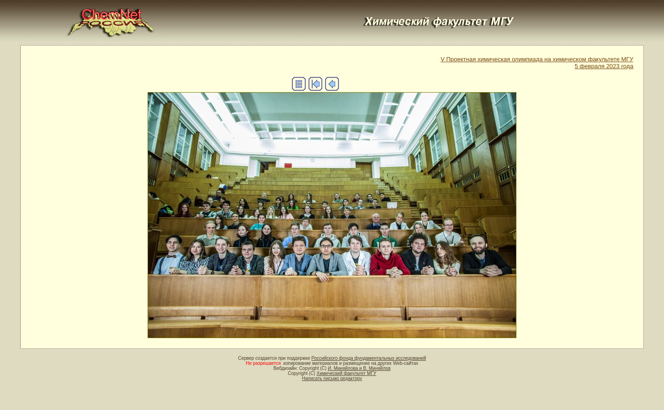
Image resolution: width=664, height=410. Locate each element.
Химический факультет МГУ (346, 373)
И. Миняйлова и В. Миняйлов (359, 368)
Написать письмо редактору (332, 378)
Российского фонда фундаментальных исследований (368, 358)
